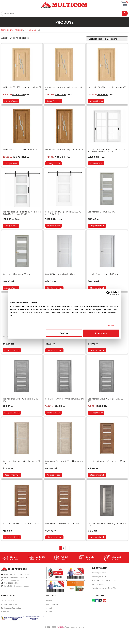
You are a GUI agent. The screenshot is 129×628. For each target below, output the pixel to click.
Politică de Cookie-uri (9, 605)
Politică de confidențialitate (11, 608)
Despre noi (50, 601)
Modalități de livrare (99, 573)
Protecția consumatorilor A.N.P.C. (104, 588)
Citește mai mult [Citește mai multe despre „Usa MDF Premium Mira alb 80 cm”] (54, 288)
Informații (116, 557)
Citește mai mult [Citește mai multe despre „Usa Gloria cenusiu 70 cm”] (97, 351)
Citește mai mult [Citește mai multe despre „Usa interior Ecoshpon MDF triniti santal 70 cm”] (11, 475)
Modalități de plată (99, 577)
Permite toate (101, 333)
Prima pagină (7, 30)
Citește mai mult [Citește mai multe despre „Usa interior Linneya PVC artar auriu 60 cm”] (54, 537)
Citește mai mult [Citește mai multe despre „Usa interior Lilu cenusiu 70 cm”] (97, 226)
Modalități (40, 557)
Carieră (49, 608)
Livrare (13, 557)
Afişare (111, 325)
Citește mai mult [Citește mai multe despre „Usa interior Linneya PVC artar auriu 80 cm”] (97, 475)
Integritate (5, 612)
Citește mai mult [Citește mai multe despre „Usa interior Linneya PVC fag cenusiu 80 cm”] (11, 413)
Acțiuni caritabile (52, 605)
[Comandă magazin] (107, 39)
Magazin (19, 30)
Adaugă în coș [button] (11, 101)
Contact (49, 612)
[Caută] (60, 13)
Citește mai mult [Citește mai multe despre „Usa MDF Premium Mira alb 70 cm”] (97, 288)
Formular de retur (98, 585)
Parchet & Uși (30, 30)
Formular (90, 557)
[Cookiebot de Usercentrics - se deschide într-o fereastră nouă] (108, 293)
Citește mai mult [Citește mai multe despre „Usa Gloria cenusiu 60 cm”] (54, 351)
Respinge (64, 333)
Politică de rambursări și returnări (104, 581)
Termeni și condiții (8, 601)
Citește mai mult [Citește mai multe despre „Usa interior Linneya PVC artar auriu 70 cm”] (11, 537)
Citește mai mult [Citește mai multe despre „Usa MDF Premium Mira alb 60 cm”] (11, 351)
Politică (64, 557)
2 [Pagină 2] (63, 548)
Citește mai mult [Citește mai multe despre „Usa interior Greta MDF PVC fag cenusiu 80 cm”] (97, 537)
